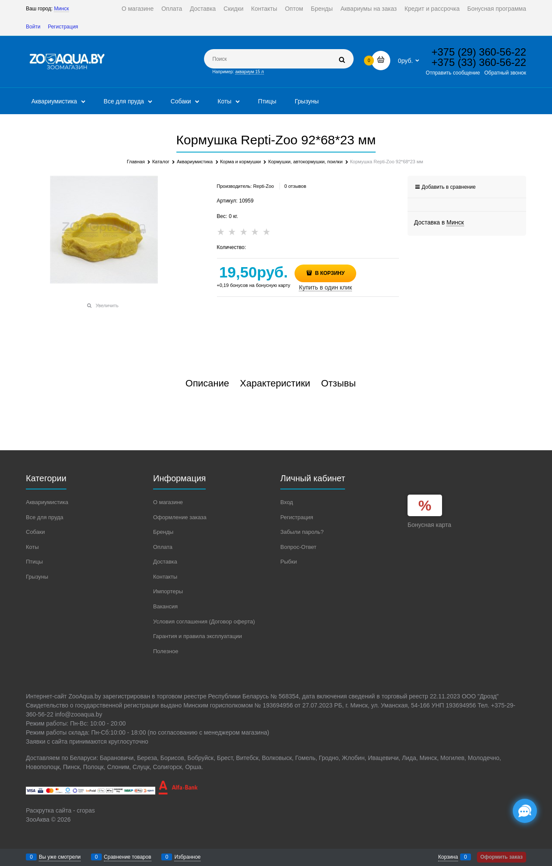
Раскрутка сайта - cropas (60, 810)
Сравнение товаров (127, 857)
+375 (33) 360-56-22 (479, 62)
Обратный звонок (505, 73)
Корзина (448, 857)
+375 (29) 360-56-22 (479, 52)
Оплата (171, 8)
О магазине (138, 8)
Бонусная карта (429, 524)
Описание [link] (207, 383)
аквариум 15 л (249, 71)
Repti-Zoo (263, 186)
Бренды (322, 8)
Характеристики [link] (275, 383)
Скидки (233, 8)
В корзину (329, 273)
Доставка (203, 8)
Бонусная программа (496, 8)
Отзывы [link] (338, 383)
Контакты (264, 8)
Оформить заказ (501, 857)
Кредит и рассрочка (432, 8)
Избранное (187, 857)
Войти (33, 27)
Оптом (294, 8)
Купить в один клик (325, 287)
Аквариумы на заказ (368, 8)
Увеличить (107, 305)
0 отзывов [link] (295, 186)
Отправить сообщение (453, 73)
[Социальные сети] (525, 811)
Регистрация (63, 27)
